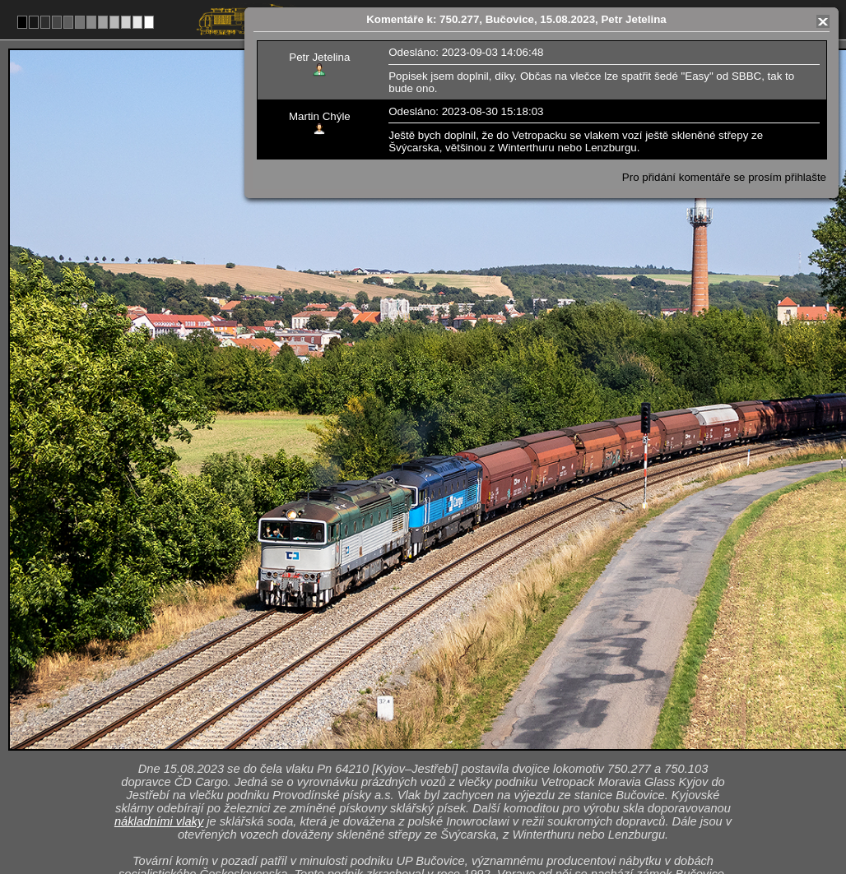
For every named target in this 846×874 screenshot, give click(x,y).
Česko (414, 821)
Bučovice (440, 735)
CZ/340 (438, 753)
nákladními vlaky (158, 596)
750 (462, 821)
